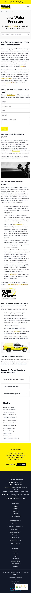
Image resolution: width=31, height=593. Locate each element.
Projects (15, 551)
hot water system (18, 224)
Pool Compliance (15, 516)
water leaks (13, 274)
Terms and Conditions (15, 577)
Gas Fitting (15, 511)
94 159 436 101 (17, 485)
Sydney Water (16, 151)
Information (15, 558)
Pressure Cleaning (8, 431)
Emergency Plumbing (9, 407)
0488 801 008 (12, 26)
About (15, 554)
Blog (15, 556)
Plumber (15, 506)
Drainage (15, 508)
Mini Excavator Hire (9, 428)
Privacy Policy (15, 581)
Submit (4, 129)
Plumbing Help (7, 436)
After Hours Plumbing (9, 409)
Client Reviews (15, 561)
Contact (15, 566)
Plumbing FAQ (7, 433)
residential (17, 331)
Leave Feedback (15, 563)
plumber (22, 66)
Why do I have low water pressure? (18, 284)
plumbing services (6, 78)
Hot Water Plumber (8, 412)
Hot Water (16, 513)
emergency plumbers (10, 83)
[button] (28, 6)
